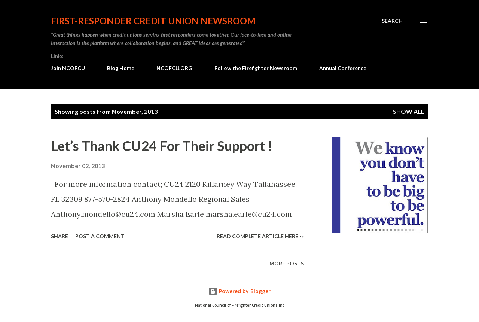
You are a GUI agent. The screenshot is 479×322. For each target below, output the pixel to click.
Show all (408, 111)
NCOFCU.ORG (174, 68)
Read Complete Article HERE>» (260, 236)
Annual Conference (342, 68)
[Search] (392, 20)
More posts (286, 263)
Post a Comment (100, 236)
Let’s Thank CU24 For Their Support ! (161, 145)
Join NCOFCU (68, 68)
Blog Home (120, 68)
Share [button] (59, 236)
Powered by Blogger (239, 291)
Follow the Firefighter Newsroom (255, 68)
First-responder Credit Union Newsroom (153, 20)
